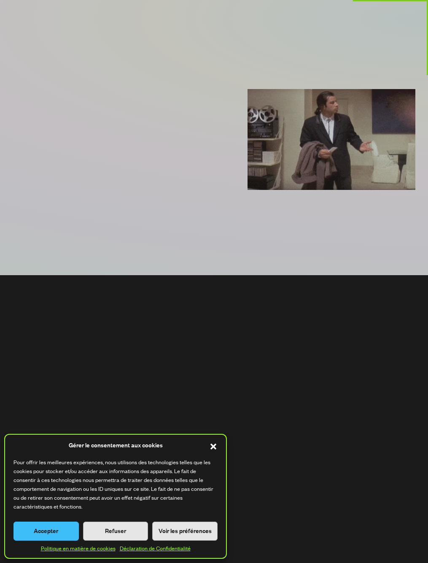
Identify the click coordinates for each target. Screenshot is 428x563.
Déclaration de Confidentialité (155, 548)
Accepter (46, 531)
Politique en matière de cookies (78, 548)
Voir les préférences (185, 531)
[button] (213, 445)
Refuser (115, 531)
